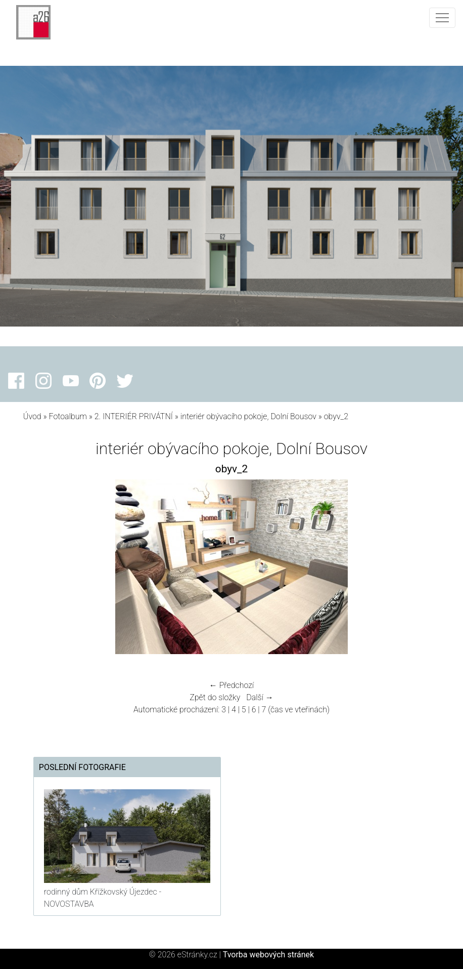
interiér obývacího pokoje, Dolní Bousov (248, 416)
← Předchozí (231, 685)
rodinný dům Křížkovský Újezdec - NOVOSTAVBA (102, 898)
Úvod (32, 416)
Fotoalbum (67, 416)
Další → (259, 697)
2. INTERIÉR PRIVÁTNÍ (134, 416)
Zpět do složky (215, 697)
